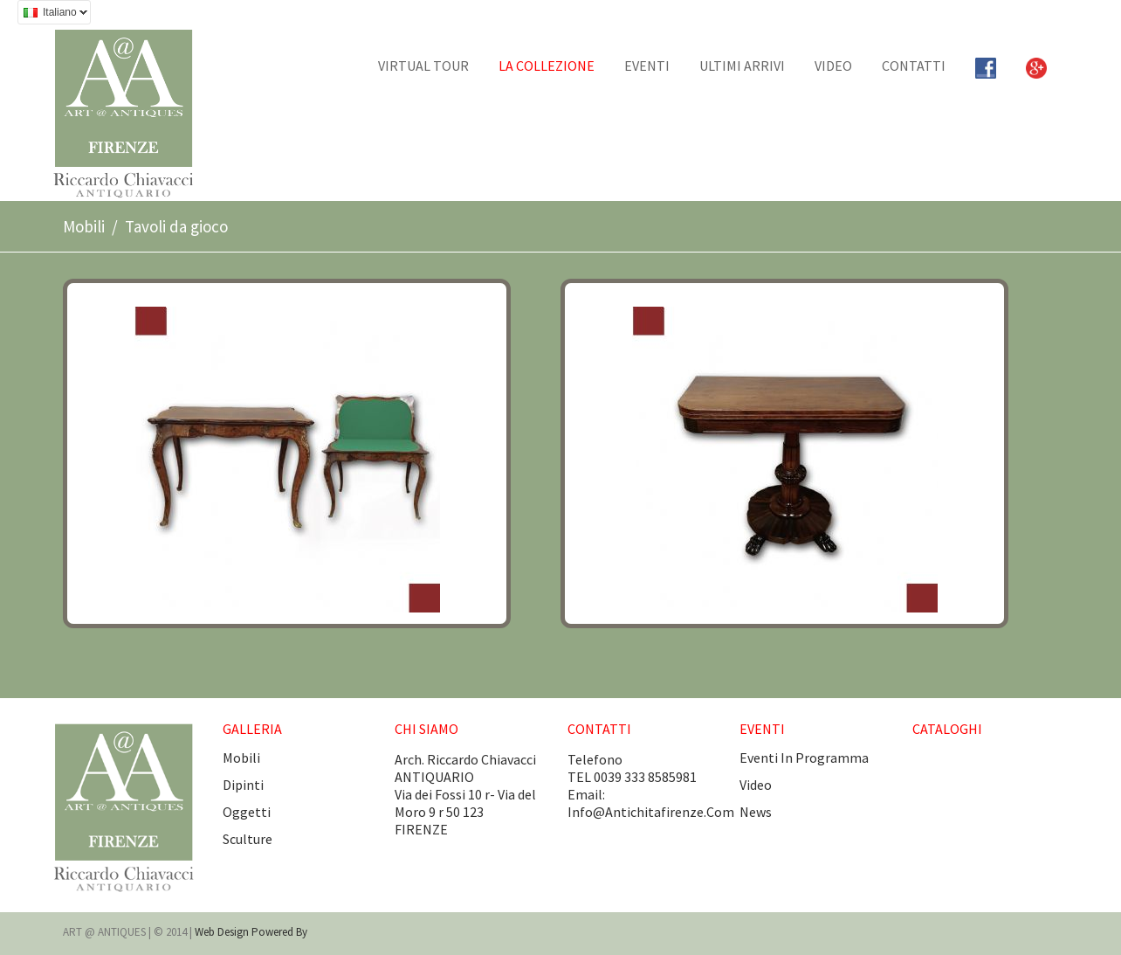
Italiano (52, 14)
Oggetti (247, 811)
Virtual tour (423, 65)
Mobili (84, 226)
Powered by (279, 931)
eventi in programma (804, 757)
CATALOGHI (947, 728)
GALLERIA (252, 728)
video (755, 784)
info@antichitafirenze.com (650, 811)
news (755, 811)
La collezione (547, 65)
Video (833, 65)
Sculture (247, 839)
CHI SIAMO (426, 728)
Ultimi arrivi (742, 65)
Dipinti (243, 784)
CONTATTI (914, 65)
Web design (223, 931)
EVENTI (647, 65)
